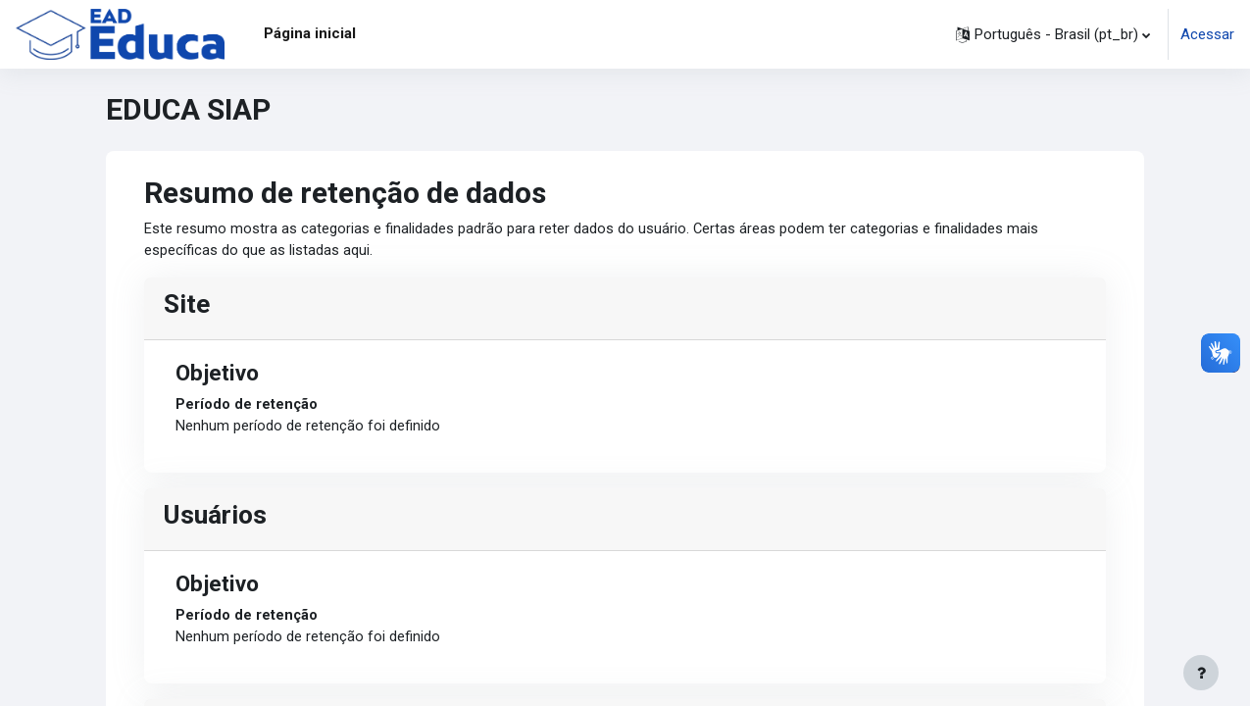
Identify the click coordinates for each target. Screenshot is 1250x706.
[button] (1053, 34)
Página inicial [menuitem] (310, 33)
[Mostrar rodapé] (1201, 672)
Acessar (1207, 34)
